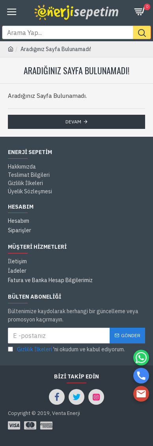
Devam (73, 122)
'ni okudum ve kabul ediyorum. (66, 349)
